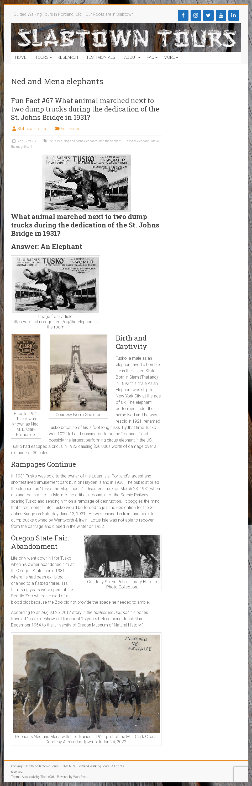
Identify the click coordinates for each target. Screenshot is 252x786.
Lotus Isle (55, 141)
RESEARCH (67, 57)
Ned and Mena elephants (81, 141)
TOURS (42, 57)
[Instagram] (196, 15)
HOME (21, 57)
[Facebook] (183, 15)
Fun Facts (70, 128)
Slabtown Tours (31, 128)
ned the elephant (110, 141)
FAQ (150, 57)
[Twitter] (208, 15)
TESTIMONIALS (100, 57)
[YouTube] (221, 15)
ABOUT (130, 57)
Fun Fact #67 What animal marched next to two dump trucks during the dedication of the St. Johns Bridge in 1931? (85, 109)
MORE (169, 57)
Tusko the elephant (136, 141)
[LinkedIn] (233, 15)
